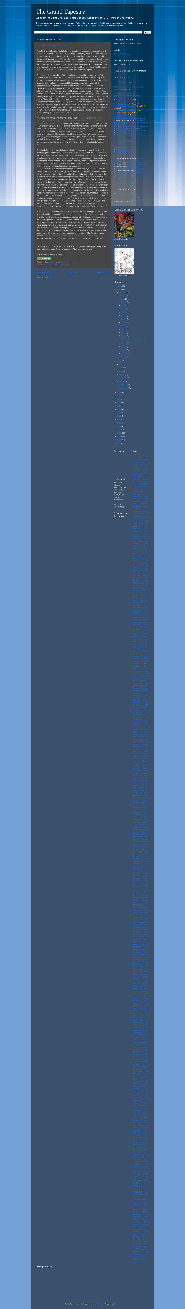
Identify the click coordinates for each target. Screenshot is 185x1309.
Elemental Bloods (141, 690)
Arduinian (141, 541)
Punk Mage (141, 993)
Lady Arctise (143, 854)
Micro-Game (144, 922)
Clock (135, 617)
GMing (146, 771)
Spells (135, 1076)
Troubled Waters (142, 1171)
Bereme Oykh (144, 563)
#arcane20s (137, 469)
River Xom (144, 1020)
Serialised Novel (143, 1040)
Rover (135, 1025)
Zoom (144, 1259)
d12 (147, 646)
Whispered (136, 1222)
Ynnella (135, 1256)
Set (134, 1044)
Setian (138, 1044)
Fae (147, 720)
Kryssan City (144, 846)
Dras (143, 671)
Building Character (141, 590)
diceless (136, 664)
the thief (145, 1154)
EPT (146, 705)
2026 (119, 443)
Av (143, 551)
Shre (135, 1054)
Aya (147, 551)
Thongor (145, 1157)
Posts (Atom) (52, 278)
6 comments (72, 262)
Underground (143, 1180)
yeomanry (136, 1251)
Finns (140, 734)
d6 (134, 649)
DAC (134, 651)
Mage (146, 895)
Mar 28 (124, 353)
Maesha (146, 893)
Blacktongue (137, 575)
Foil (147, 741)
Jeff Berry (143, 822)
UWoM (137, 1186)
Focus (142, 742)
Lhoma (146, 871)
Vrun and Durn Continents (126, 110)
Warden (135, 1212)
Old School (143, 962)
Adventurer (144, 504)
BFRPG (141, 565)
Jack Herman (141, 810)
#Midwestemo (137, 476)
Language (136, 856)
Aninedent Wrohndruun (141, 534)
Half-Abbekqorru (139, 788)
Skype (135, 1061)
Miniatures (136, 927)
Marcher (136, 900)
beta (134, 565)
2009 (119, 286)
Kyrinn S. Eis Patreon (122, 54)
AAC (147, 489)
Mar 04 (124, 305)
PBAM (139, 969)
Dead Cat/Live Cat (142, 651)
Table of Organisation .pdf (135, 131)
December (123, 388)
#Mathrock (136, 474)
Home (73, 272)
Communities (137, 624)
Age (142, 511)
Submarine (136, 1093)
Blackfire (145, 573)
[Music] (140, 464)
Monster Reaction (141, 929)
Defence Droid (141, 654)
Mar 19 (124, 333)
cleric (140, 615)
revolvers (145, 1018)
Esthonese (145, 707)
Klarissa (146, 844)
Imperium (145, 805)
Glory (142, 771)
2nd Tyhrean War (139, 489)
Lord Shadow (143, 885)
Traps (135, 1166)
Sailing (141, 1030)
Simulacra (136, 1057)
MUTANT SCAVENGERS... (126, 141)
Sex (147, 1044)
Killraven (136, 841)
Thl (140, 1157)
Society (146, 1069)
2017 (119, 413)
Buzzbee (136, 593)
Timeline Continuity (141, 1162)
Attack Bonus (141, 546)
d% (144, 646)
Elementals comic (141, 695)
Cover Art (137, 634)
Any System (144, 536)
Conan (135, 627)
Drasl (146, 671)
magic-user (144, 898)
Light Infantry (141, 120)
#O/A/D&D (136, 479)
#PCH (135, 481)
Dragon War (141, 668)
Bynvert (146, 593)
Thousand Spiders (141, 1159)
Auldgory (136, 548)
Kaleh (140, 829)
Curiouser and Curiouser (124, 116)
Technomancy (137, 1108)
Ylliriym (135, 1254)
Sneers (140, 1069)
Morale (135, 934)
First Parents (138, 737)
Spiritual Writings (141, 1079)
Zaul (134, 1259)
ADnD (146, 499)
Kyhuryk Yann (137, 851)
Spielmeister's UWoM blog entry (127, 197)
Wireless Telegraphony (141, 1224)
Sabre (146, 1027)
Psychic (142, 991)
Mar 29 (124, 357)
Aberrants (136, 494)
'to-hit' (135, 457)
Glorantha (136, 771)
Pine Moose (144, 974)
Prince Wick (137, 989)
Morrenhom (144, 934)
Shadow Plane (138, 1047)
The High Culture (139, 1135)
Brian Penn (144, 583)
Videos (146, 1194)
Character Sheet (121, 114)
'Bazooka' (136, 455)
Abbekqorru (138, 491)
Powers (142, 986)
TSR (134, 1174)
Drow (140, 673)
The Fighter (138, 1125)
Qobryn (146, 998)
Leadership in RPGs (141, 866)
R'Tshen (136, 1001)
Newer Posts (43, 272)
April (121, 361)
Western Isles (141, 1214)
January (122, 292)
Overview (122, 82)
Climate (146, 615)
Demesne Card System (141, 656)
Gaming (136, 761)
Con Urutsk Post (139, 171)
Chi (147, 610)
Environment (138, 705)
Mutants (145, 944)
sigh (139, 1054)
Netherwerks (141, 954)
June (121, 368)
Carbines (136, 598)
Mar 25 (124, 347)
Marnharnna (64, 265)
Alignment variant (138, 518)
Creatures (144, 639)
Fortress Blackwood (141, 744)
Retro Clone (144, 1013)
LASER (135, 859)
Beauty (135, 561)
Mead (135, 915)
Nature (146, 952)
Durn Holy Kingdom (141, 686)
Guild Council (54, 265)
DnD (146, 663)
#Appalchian (137, 467)
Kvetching (145, 849)
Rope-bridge (144, 1023)
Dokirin (136, 666)
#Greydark (145, 472)
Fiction (146, 729)
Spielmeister (144, 1076)
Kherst (146, 837)
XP (140, 1246)
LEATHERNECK (138, 868)
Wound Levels (143, 1241)
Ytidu (146, 1256)
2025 (119, 440)
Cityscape (136, 612)
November (123, 385)
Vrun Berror (138, 1207)
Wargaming (144, 1212)
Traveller (145, 1166)
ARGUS (135, 543)
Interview (136, 807)
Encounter (136, 703)
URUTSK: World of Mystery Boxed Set (130, 118)
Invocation (145, 807)
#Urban (135, 484)
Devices (146, 658)
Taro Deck (137, 1098)
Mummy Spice (143, 937)
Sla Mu (145, 1064)
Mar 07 (124, 309)
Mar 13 (124, 322)
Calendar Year (143, 595)
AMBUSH (145, 521)
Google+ (136, 773)
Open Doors (137, 964)
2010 (119, 289)
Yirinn (145, 1251)
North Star (141, 957)
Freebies (136, 746)
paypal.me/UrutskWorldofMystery (127, 96)
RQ (139, 1025)
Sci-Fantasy (137, 1032)
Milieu (146, 924)
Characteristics (137, 610)
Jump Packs (138, 825)
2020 (119, 423)
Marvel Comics (143, 910)
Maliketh (100, 1304)
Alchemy (145, 516)
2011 (119, 392)
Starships (136, 1086)
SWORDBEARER (138, 1096)
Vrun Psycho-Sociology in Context (128, 133)
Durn (146, 683)
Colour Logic (137, 622)
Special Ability (143, 1074)
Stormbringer (137, 1091)
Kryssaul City (137, 849)
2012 (119, 396)
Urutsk (137, 1183)
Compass (145, 624)
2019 (119, 419)
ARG (146, 541)
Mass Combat (138, 912)
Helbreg (141, 790)
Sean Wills (137, 1035)
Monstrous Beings (141, 932)
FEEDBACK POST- (123, 185)
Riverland (136, 1023)
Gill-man (145, 768)
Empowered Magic (141, 698)
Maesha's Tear (138, 895)
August (122, 375)
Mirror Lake (144, 927)
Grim (139, 780)
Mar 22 (124, 343)
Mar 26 (124, 350)
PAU (134, 969)
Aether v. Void (141, 509)
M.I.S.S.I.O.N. (137, 890)
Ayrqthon (136, 553)
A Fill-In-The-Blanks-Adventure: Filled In (130, 177)
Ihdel (134, 805)
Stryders (145, 1091)
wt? (144, 1244)
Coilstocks (141, 617)
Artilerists (145, 543)
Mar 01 (124, 302)
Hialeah (146, 792)
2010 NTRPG (143, 484)
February (123, 296)
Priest (146, 986)
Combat (146, 622)
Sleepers (136, 1066)
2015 (119, 406)
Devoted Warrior (141, 661)
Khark (135, 837)
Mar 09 (124, 312)
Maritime (145, 900)
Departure (136, 658)
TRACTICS (136, 1164)
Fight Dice (137, 732)
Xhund (135, 1246)
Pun (147, 991)
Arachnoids (144, 539)
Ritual (135, 1020)
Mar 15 (124, 329)
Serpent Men (143, 1042)
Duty (134, 688)
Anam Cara (143, 523)
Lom (141, 883)
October (122, 381)
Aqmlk (135, 539)
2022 (119, 430)
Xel (147, 1244)
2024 (119, 436)
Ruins (142, 1025)
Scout (146, 1032)
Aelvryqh (145, 506)
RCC (146, 1003)
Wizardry (145, 1229)
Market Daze (141, 902)
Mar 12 (124, 319)
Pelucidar (141, 971)
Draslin (135, 673)
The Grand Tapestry (60, 11)
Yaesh (136, 1249)
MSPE (135, 937)
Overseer (141, 967)
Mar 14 (124, 326)
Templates (145, 1113)
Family (146, 722)
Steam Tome (144, 1086)
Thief (134, 1157)
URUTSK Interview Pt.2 (137, 164)
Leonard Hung (138, 871)
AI (147, 514)
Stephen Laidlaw (141, 1088)
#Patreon (145, 479)
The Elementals (143, 1123)
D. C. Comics (138, 644)
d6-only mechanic (142, 649)
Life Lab (136, 873)
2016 (119, 409)
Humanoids (144, 802)
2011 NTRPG (138, 486)
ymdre (146, 1254)
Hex (141, 792)
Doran (45, 265)
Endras (146, 702)
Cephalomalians (138, 607)
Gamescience (144, 758)
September (123, 378)
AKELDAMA (137, 516)
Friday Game (144, 746)
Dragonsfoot (137, 671)
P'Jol (146, 967)
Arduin (135, 541)
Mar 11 (124, 316)
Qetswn (135, 998)
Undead (136, 1180)
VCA (146, 1192)
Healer (135, 790)
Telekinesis (136, 1113)
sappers (146, 1030)
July (121, 371)
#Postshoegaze (143, 481)
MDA (146, 912)
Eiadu (146, 688)
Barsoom (142, 558)
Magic (135, 898)
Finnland (136, 734)
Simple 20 (144, 1054)
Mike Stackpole (138, 924)
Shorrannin (144, 1052)
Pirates (135, 976)
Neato (135, 954)
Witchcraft (136, 1227)
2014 (119, 402)
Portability (136, 986)
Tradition (145, 1164)
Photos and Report (133, 166)
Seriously (136, 1042)
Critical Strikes (138, 641)
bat (147, 558)
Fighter (146, 732)
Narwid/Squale (137, 952)
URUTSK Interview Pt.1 (137, 162)
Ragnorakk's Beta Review (126, 187)
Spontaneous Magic (141, 1081)
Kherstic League (141, 839)
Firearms (145, 734)
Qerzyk (146, 996)
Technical (136, 1103)
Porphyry (145, 984)
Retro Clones (141, 1015)
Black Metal (143, 570)
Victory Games (138, 1194)
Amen (135, 523)
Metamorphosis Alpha (141, 917)
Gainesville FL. (143, 754)
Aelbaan (137, 506)
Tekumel (137, 1110)
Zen (137, 1259)
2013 (119, 399)
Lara (147, 856)
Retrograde (136, 1018)
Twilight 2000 (144, 1177)
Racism (141, 1001)
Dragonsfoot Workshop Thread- (127, 181)
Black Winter (137, 573)
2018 (119, 416)
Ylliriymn (141, 1254)
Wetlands (145, 1219)
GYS (146, 785)
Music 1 (137, 939)
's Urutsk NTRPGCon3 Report (130, 169)
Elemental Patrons (141, 693)
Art (140, 544)
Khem (140, 837)
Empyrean (136, 700)
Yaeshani (145, 1249)
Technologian (143, 1105)
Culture (146, 641)
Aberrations (137, 496)
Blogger (117, 1304)
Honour (135, 802)
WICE (146, 1222)
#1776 (146, 464)
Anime (146, 531)
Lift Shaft (144, 873)
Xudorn (145, 1246)
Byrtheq (135, 595)
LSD (147, 888)
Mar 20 (124, 336)
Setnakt (143, 1044)
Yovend (141, 1256)
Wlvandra (136, 1231)
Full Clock (136, 749)
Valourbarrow (137, 1189)
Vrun (146, 1199)
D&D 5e (140, 646)
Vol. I (142, 1199)
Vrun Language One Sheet (125, 106)
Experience (136, 710)
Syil (147, 1096)
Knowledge (136, 846)
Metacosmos (144, 915)
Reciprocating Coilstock (141, 1006)
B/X (142, 553)
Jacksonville (137, 812)
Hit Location (144, 800)
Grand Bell (136, 778)
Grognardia (144, 780)
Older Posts (102, 272)
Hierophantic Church (141, 795)
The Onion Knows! (123, 104)
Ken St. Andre (142, 834)
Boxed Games (143, 578)
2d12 (146, 486)
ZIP (141, 1259)
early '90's (140, 688)
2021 (119, 426)
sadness (135, 1030)
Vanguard (137, 1192)
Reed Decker (138, 1008)
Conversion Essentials (141, 632)
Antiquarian (136, 536)
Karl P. (145, 829)
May (121, 364)
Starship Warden (141, 1083)
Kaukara (136, 832)
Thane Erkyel (138, 1115)
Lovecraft (136, 888)
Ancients (137, 531)
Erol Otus (136, 707)
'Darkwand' (145, 455)
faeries (135, 722)
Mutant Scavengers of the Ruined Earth (141, 941)
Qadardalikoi (137, 996)
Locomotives (137, 880)
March (121, 299)
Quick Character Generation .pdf (132, 127)
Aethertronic (137, 511)
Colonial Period (143, 620)
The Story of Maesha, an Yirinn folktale (129, 135)
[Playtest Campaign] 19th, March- (52, 45)
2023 (119, 433)
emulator (145, 700)
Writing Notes (137, 1244)
